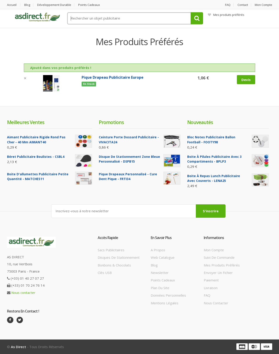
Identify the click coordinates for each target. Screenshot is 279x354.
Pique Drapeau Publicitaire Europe (112, 77)
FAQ (227, 5)
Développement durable (54, 5)
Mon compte (263, 5)
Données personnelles (168, 295)
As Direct (18, 346)
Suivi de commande (219, 257)
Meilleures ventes (25, 122)
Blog (27, 5)
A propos (158, 250)
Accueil (12, 5)
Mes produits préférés (226, 15)
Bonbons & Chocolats (114, 265)
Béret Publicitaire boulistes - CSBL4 (35, 156)
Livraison (211, 288)
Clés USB (105, 272)
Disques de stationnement (119, 257)
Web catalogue (163, 257)
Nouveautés (200, 122)
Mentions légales (164, 303)
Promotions (111, 122)
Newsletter (160, 272)
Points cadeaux (89, 5)
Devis (246, 79)
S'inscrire (210, 211)
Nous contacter (23, 292)
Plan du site (160, 288)
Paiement (211, 280)
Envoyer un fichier (218, 272)
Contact (243, 5)
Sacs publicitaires (111, 250)
